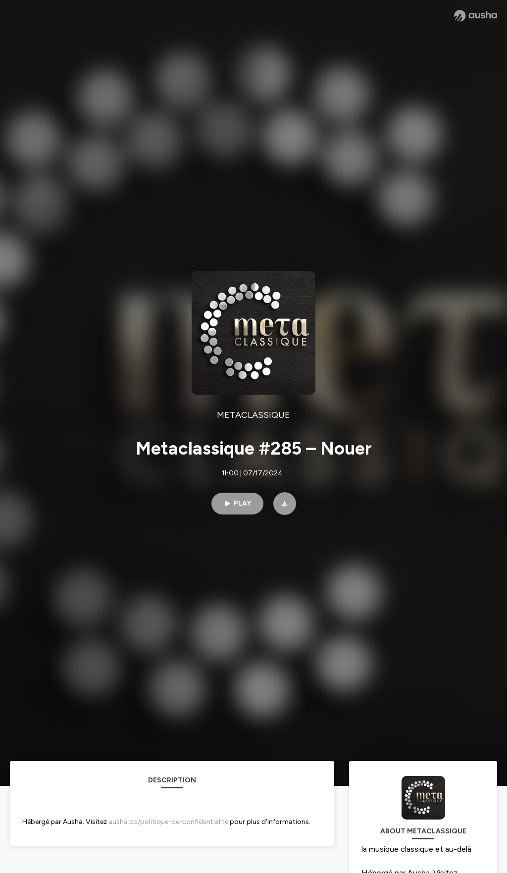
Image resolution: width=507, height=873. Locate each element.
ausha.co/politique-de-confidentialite (168, 822)
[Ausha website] (475, 16)
